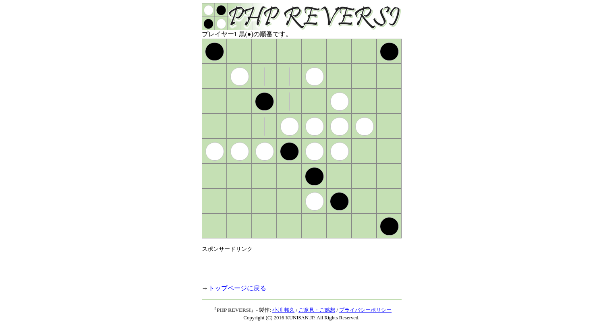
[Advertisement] (296, 265)
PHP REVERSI (234, 310)
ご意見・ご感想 (316, 310)
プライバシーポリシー (365, 310)
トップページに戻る (237, 288)
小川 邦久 (283, 310)
